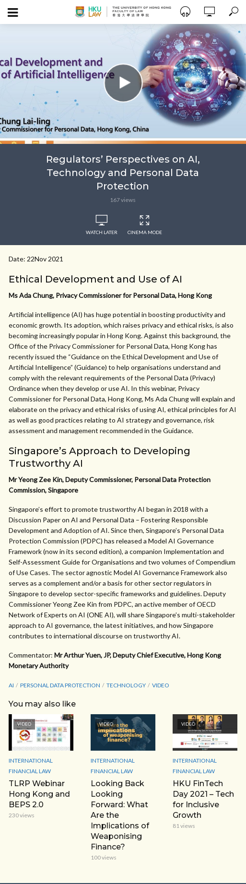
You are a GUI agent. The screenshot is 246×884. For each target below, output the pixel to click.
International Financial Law (31, 766)
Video (160, 685)
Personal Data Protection (60, 685)
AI (11, 685)
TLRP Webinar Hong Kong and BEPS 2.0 (39, 794)
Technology (126, 685)
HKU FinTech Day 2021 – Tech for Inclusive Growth (203, 799)
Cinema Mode (144, 225)
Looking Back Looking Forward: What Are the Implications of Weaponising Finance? (120, 815)
